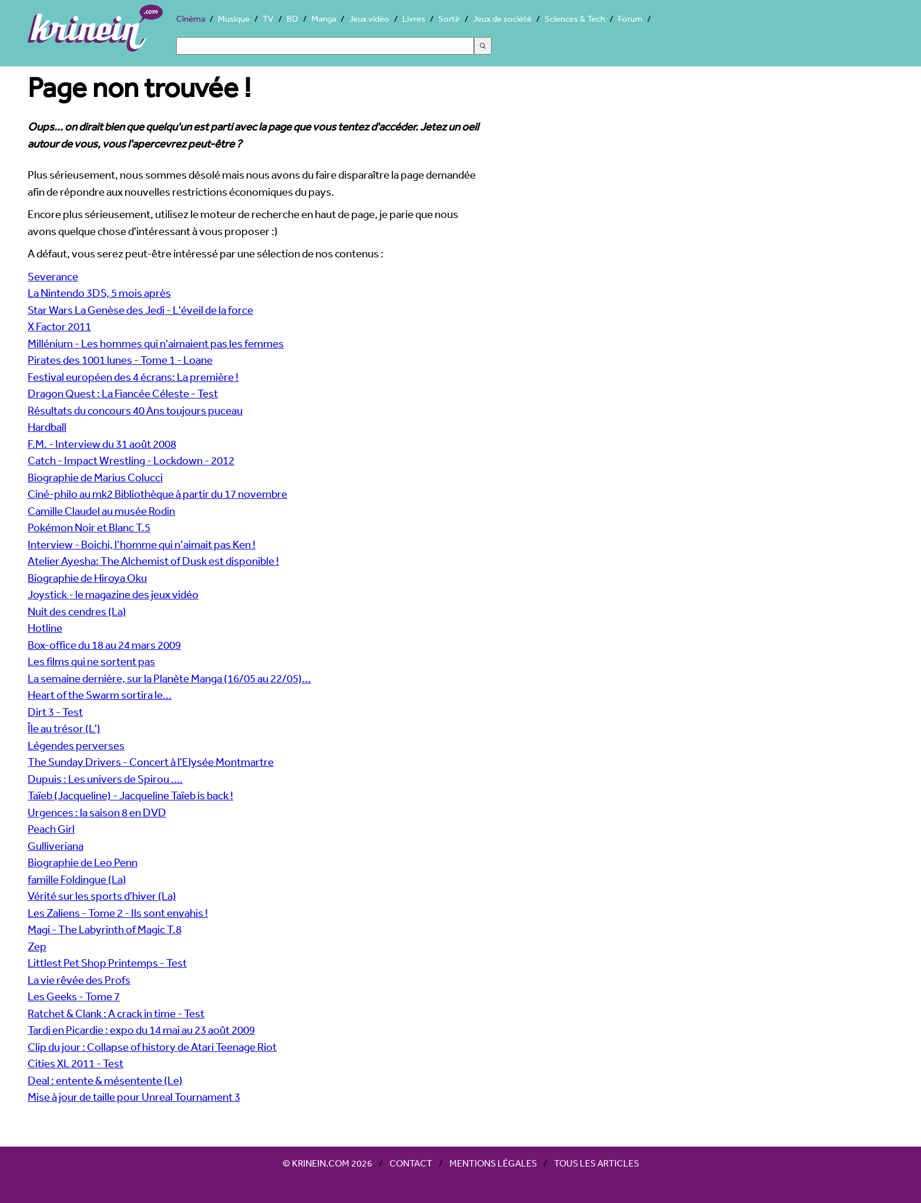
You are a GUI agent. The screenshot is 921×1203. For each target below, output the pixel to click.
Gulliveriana (55, 845)
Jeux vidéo (369, 18)
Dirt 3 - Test (55, 711)
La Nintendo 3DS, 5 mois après (99, 292)
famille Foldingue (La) (77, 879)
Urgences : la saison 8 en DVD (97, 812)
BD (292, 18)
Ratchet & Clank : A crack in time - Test (116, 1013)
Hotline (45, 627)
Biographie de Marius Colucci (95, 477)
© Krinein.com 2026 (327, 1163)
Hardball (47, 426)
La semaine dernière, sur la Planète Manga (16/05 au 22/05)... (169, 678)
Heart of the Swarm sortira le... (100, 694)
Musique (234, 18)
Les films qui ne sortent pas (91, 661)
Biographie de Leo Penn (82, 862)
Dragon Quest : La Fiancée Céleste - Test (123, 393)
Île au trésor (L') (64, 728)
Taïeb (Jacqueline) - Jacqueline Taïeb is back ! (130, 795)
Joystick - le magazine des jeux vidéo (113, 594)
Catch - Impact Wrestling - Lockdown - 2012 (131, 460)
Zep (37, 946)
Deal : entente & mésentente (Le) (105, 1080)
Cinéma (190, 18)
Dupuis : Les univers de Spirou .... (105, 778)
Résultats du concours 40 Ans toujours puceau (135, 410)
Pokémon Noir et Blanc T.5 (89, 527)
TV (268, 18)
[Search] (325, 46)
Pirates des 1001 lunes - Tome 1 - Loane (120, 359)
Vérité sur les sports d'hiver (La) (102, 895)
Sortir (449, 18)
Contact (410, 1163)
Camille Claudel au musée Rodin (101, 510)
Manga (323, 18)
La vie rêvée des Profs (79, 979)
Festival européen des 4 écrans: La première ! (133, 376)
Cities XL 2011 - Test (75, 1063)
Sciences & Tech (574, 18)
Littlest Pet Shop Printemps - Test (107, 962)
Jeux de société (502, 18)
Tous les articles (596, 1163)
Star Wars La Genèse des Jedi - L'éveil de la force (140, 309)
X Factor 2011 (59, 326)
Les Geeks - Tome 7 (74, 996)
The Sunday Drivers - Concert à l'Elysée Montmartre (151, 761)
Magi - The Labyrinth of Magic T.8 (104, 929)
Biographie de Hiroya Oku (87, 577)
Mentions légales (493, 1163)
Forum (630, 18)
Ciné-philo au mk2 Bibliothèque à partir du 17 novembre (157, 493)
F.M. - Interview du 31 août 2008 (102, 443)
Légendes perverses (76, 745)
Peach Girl (51, 828)
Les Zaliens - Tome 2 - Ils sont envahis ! (118, 912)
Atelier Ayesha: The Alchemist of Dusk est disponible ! (153, 560)
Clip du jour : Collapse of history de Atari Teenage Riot (152, 1046)
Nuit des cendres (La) (77, 611)
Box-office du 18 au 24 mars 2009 (104, 644)
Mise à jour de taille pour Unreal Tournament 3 (134, 1096)
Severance (53, 276)
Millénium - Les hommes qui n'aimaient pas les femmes (156, 343)
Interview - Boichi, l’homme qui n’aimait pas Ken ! (142, 544)
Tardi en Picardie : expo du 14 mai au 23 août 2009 (141, 1029)
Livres (413, 18)
